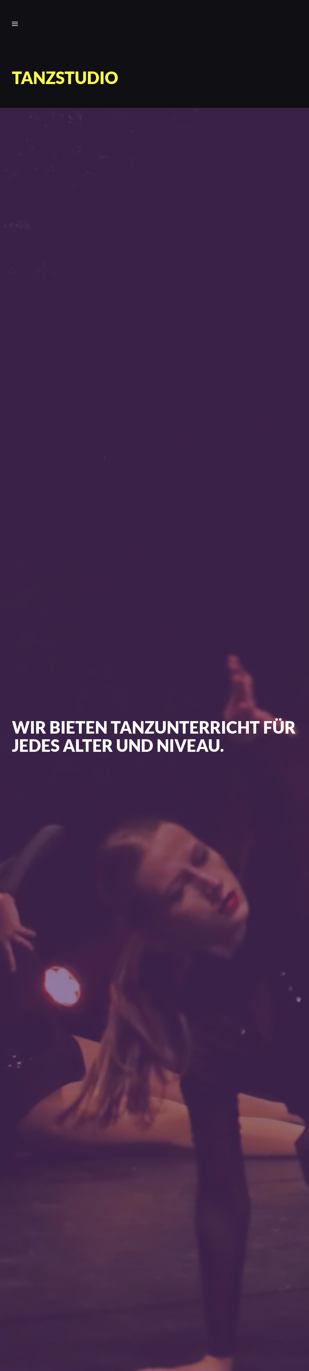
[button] (15, 24)
